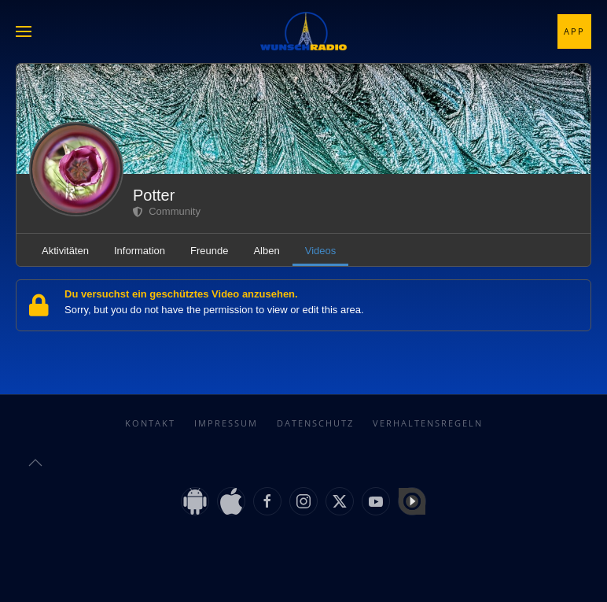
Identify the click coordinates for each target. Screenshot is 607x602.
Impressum (226, 423)
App (574, 31)
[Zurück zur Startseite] (303, 31)
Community (166, 211)
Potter (154, 195)
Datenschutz (315, 423)
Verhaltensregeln (428, 423)
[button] (23, 31)
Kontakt (150, 423)
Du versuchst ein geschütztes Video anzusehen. (181, 294)
